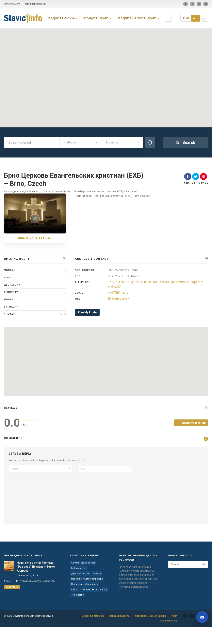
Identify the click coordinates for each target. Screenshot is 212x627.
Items (47, 191)
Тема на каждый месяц (94, 589)
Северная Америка (93, 616)
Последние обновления (84, 584)
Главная (33, 191)
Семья (74, 589)
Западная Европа (119, 616)
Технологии (77, 595)
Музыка (97, 573)
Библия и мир (78, 568)
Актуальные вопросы (83, 563)
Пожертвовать (168, 620)
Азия (174, 616)
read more (12, 587)
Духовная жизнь (80, 573)
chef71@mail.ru (118, 292)
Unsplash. (146, 570)
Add (195, 18)
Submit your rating (191, 422)
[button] (204, 18)
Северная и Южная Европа (150, 616)
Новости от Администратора (87, 579)
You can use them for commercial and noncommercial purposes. (138, 582)
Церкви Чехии (62, 191)
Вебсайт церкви (118, 298)
